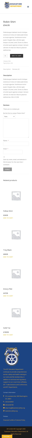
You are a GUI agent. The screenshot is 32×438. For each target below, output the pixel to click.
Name (6, 141)
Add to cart (16, 55)
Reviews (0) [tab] (15, 69)
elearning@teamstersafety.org (15, 408)
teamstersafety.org (11, 411)
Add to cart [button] (8, 217)
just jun (8, 63)
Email (5, 149)
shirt (11, 63)
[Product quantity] (5, 56)
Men (9, 61)
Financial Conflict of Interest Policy (14, 420)
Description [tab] (7, 69)
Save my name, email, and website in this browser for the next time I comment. (14, 162)
